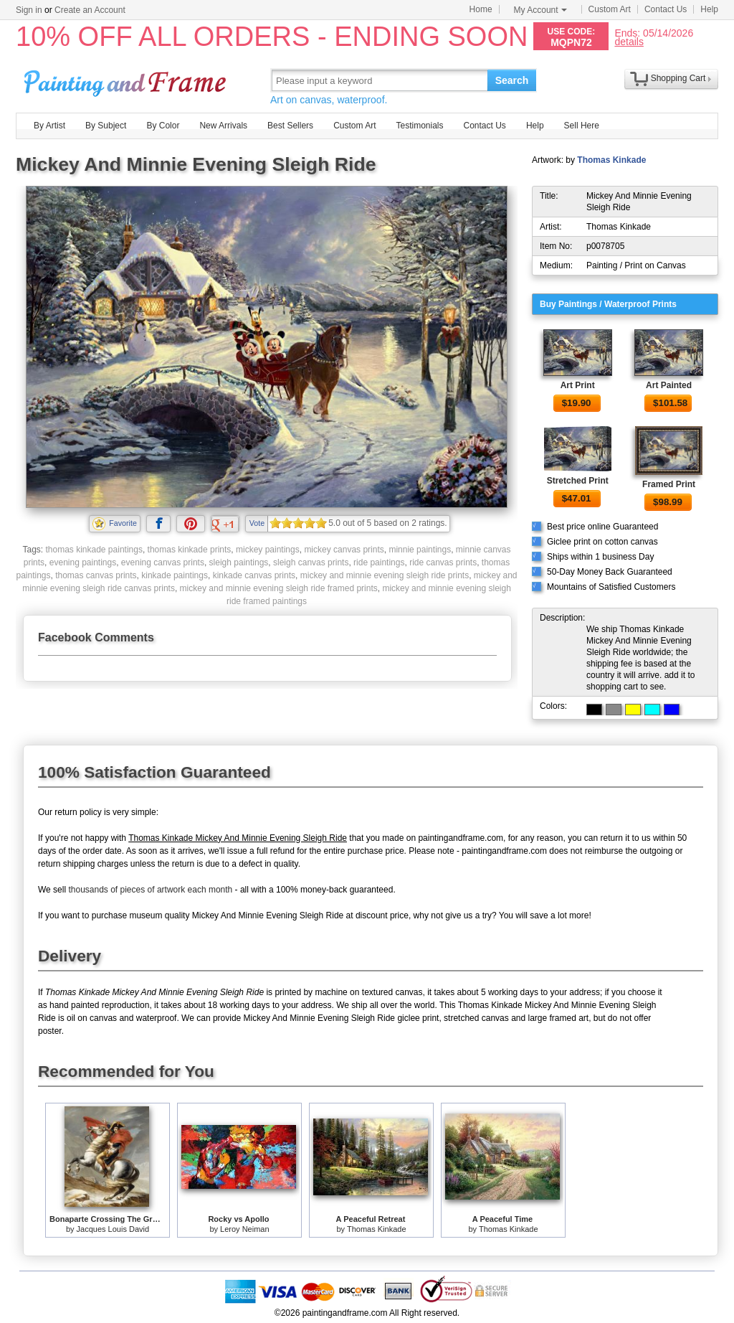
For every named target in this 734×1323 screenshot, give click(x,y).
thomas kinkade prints (190, 550)
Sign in (29, 10)
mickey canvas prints (343, 550)
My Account (540, 10)
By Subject (105, 126)
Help (709, 9)
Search (512, 80)
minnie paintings (420, 550)
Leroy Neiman (244, 1229)
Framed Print (668, 484)
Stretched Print (578, 481)
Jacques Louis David (113, 1229)
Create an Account (89, 10)
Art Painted (669, 385)
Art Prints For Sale (126, 80)
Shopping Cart (678, 78)
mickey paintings (268, 550)
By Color (162, 126)
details (628, 41)
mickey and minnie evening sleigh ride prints (384, 575)
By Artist (49, 126)
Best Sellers (290, 126)
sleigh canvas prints (310, 562)
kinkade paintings (174, 575)
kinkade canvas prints (254, 575)
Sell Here (581, 126)
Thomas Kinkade (611, 160)
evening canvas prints (162, 562)
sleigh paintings (239, 562)
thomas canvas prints (95, 575)
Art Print (578, 385)
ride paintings (378, 562)
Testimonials (419, 126)
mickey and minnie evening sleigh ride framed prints (279, 588)
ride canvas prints (443, 562)
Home (481, 9)
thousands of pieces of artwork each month (150, 890)
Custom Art (609, 9)
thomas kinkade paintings (93, 550)
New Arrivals (223, 126)
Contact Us (665, 9)
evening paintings (82, 562)
